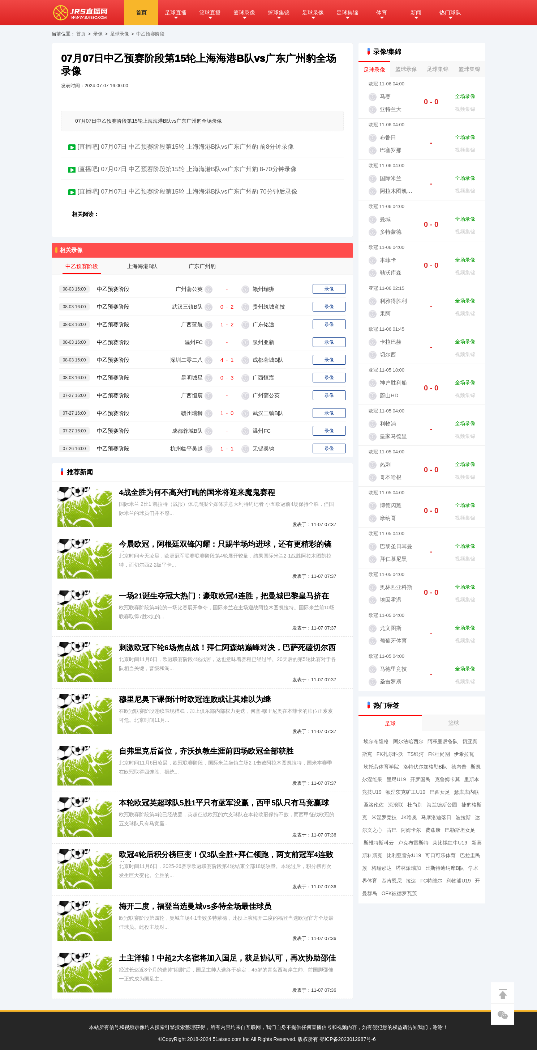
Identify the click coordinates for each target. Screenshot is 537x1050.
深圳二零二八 (186, 360)
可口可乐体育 (440, 855)
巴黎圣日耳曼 (396, 546)
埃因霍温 (390, 600)
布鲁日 (388, 137)
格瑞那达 (381, 868)
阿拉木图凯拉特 (399, 191)
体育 (381, 12)
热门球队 (450, 12)
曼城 (385, 219)
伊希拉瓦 (464, 754)
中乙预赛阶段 (150, 34)
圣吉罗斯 (390, 681)
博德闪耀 (390, 505)
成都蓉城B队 (267, 360)
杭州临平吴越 (186, 448)
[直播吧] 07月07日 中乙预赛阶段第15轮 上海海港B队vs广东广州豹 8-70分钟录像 (186, 169)
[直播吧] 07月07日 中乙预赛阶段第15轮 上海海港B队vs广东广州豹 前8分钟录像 (185, 146)
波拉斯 (463, 817)
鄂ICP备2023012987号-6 (347, 1039)
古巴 (392, 830)
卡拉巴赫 (390, 342)
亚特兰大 (390, 109)
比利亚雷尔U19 (404, 855)
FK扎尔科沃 (390, 754)
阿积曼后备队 (443, 741)
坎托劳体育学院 (381, 767)
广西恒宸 (262, 377)
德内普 (459, 767)
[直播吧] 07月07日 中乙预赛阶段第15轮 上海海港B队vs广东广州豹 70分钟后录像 (187, 191)
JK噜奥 (409, 817)
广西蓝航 (192, 324)
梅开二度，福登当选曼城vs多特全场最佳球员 (195, 906)
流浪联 (395, 805)
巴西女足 (440, 792)
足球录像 (313, 12)
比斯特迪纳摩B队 (444, 868)
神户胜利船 (393, 383)
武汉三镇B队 (187, 307)
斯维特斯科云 (379, 843)
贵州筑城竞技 (268, 307)
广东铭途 (262, 324)
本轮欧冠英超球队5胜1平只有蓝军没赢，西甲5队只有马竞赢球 (224, 803)
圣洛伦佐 (374, 805)
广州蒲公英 (189, 289)
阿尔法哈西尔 (408, 741)
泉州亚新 (262, 342)
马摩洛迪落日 (436, 817)
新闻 (416, 12)
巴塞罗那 (390, 150)
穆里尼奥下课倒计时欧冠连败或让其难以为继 (195, 699)
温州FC (194, 342)
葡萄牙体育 (393, 641)
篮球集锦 (278, 12)
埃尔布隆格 (376, 741)
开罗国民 (420, 779)
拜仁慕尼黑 (393, 559)
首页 (141, 12)
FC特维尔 (431, 881)
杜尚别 (414, 805)
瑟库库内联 (466, 792)
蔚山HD (389, 395)
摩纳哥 (388, 518)
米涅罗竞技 (384, 817)
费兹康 (433, 830)
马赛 (385, 96)
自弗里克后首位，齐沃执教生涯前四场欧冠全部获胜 (206, 751)
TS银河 (415, 754)
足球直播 (175, 12)
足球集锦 (347, 12)
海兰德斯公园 (442, 805)
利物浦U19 (458, 881)
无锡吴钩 (262, 448)
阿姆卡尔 (411, 830)
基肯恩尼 (392, 881)
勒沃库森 (390, 273)
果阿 (385, 313)
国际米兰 (390, 178)
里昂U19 (396, 779)
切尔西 (388, 354)
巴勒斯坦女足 (460, 830)
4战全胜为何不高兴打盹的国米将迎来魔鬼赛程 (197, 492)
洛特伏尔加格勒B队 (425, 767)
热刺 (385, 464)
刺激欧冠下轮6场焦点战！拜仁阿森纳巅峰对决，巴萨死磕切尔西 (227, 647)
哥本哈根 (390, 477)
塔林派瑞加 (408, 868)
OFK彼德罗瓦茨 (399, 893)
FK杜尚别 (439, 754)
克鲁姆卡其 (447, 779)
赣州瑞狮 (262, 289)
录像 (98, 34)
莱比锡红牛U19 (450, 843)
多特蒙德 (390, 232)
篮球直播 (210, 12)
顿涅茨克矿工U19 (405, 792)
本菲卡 (388, 260)
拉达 (411, 881)
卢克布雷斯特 (413, 843)
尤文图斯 (390, 628)
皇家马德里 (393, 436)
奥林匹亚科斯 (396, 587)
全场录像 (465, 96)
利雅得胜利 (393, 301)
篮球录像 (244, 12)
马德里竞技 (393, 669)
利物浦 (388, 423)
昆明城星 (192, 377)
